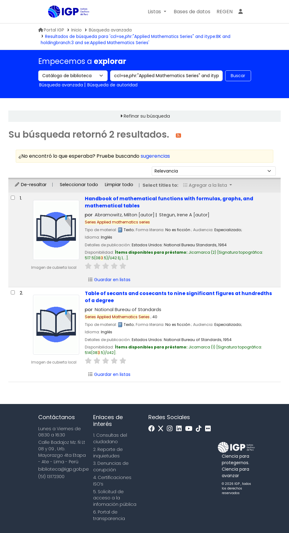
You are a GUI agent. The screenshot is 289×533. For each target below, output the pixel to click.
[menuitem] (224, 11)
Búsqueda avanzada (110, 30)
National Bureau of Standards (128, 309)
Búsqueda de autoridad (112, 85)
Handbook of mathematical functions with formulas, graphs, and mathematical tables (169, 202)
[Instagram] (171, 429)
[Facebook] (153, 429)
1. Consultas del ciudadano (110, 438)
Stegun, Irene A (184, 215)
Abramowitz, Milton (125, 215)
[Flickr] (209, 429)
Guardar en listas (109, 280)
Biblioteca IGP (63, 24)
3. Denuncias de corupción (111, 466)
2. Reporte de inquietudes (108, 452)
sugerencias (155, 156)
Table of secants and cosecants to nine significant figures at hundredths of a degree (178, 297)
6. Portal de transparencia (109, 515)
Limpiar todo (119, 184)
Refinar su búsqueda (147, 116)
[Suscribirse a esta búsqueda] (178, 135)
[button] (156, 11)
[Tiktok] (200, 429)
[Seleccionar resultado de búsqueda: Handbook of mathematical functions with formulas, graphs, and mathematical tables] (13, 198)
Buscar (238, 76)
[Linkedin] (180, 429)
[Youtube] (190, 429)
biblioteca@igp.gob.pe (63, 469)
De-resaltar (30, 184)
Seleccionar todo (79, 184)
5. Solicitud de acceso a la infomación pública (114, 498)
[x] (162, 429)
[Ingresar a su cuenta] (240, 11)
